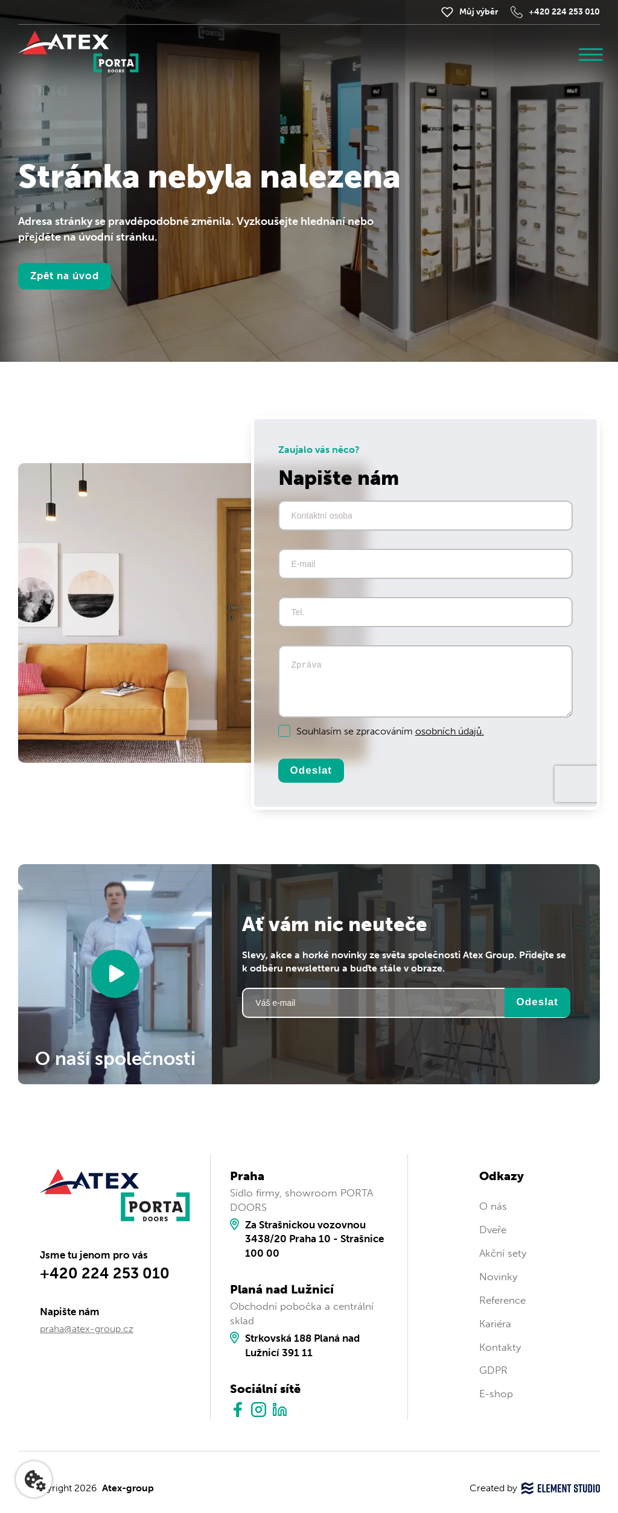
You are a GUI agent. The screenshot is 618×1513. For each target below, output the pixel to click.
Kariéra (495, 1324)
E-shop (496, 1394)
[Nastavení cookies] (34, 1479)
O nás (493, 1206)
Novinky (498, 1277)
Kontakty (500, 1347)
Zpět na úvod (64, 276)
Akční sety (502, 1253)
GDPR (493, 1370)
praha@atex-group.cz (86, 1329)
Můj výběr (479, 12)
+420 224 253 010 (564, 12)
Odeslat (311, 770)
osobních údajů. (449, 731)
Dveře (492, 1230)
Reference (502, 1300)
